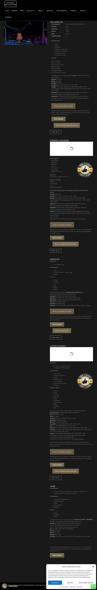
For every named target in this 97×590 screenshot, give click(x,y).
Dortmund (52, 429)
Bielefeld (52, 428)
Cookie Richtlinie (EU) (28, 585)
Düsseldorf (53, 424)
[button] (93, 567)
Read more (56, 132)
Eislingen (53, 83)
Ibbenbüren (53, 420)
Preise (22, 11)
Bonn (51, 414)
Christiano (55, 259)
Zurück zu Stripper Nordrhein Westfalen (67, 471)
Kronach (52, 302)
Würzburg (52, 298)
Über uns (14, 11)
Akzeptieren (55, 583)
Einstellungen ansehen (86, 583)
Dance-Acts (31, 11)
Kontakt (83, 11)
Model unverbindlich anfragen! (63, 108)
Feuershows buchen (80, 519)
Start (7, 11)
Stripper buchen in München (73, 292)
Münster (52, 422)
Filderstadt (54, 96)
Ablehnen (70, 583)
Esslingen (53, 85)
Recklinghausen (54, 413)
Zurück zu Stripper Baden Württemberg (68, 125)
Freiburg (52, 211)
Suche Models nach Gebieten (42, 585)
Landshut (52, 305)
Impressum (80, 586)
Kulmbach (52, 303)
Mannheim (54, 92)
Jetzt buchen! (58, 119)
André (52, 486)
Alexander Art (56, 22)
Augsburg (52, 296)
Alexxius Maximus (58, 346)
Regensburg (53, 300)
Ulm (74, 75)
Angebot (74, 11)
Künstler (50, 11)
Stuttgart (53, 87)
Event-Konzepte (62, 11)
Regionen (8, 17)
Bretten (53, 81)
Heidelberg (89, 519)
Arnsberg (52, 418)
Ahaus (51, 416)
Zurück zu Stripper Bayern (65, 330)
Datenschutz (72, 586)
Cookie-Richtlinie (64, 586)
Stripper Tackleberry (59, 140)
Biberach (53, 79)
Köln (51, 426)
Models (41, 11)
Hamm (51, 433)
